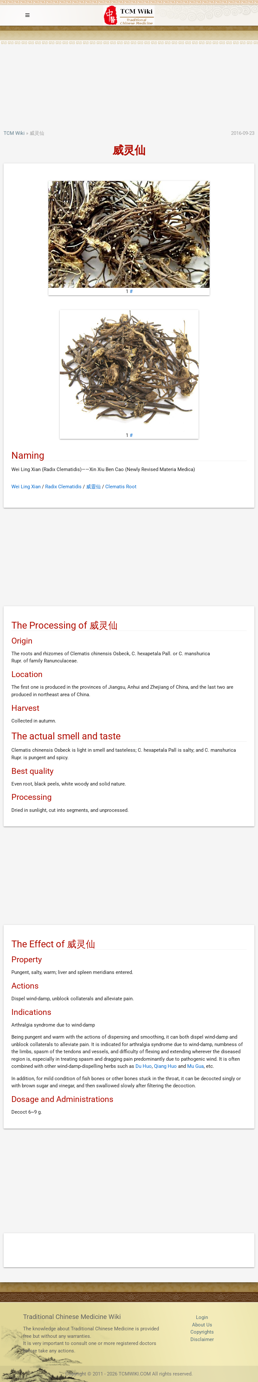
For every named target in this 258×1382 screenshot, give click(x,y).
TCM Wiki (14, 133)
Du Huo (143, 1066)
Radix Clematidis (63, 487)
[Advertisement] (129, 80)
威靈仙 (93, 487)
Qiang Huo (165, 1066)
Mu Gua (195, 1066)
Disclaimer (202, 1339)
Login (202, 1317)
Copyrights (202, 1332)
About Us (202, 1325)
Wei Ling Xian (26, 487)
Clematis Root (120, 487)
